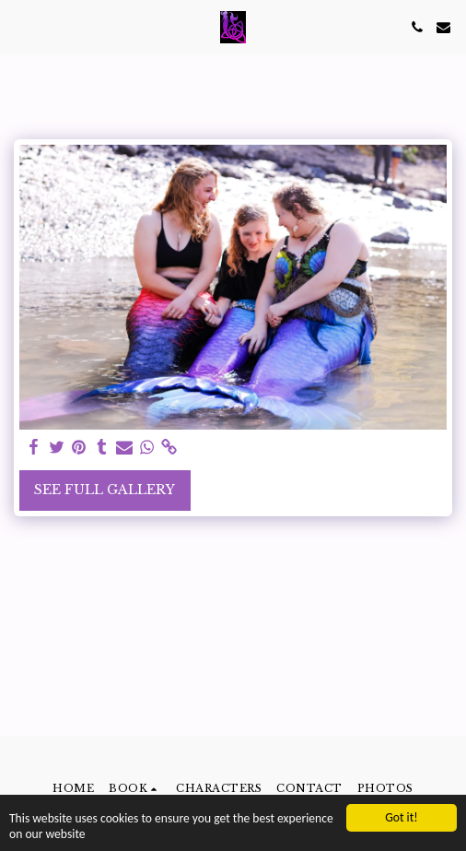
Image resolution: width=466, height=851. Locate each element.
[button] (20, 26)
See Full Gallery (104, 489)
